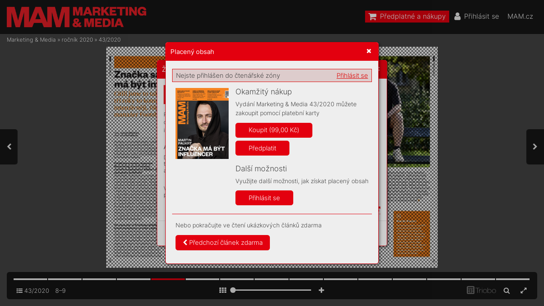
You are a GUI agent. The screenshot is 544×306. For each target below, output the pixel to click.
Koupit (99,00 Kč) (274, 130)
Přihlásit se (352, 75)
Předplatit (262, 148)
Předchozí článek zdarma (223, 242)
